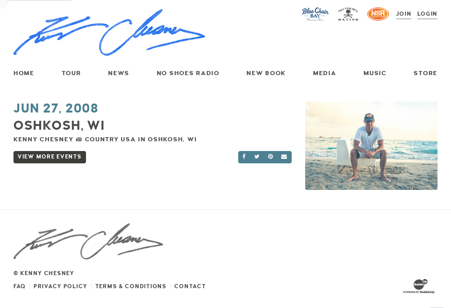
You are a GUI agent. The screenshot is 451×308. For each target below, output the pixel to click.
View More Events (50, 156)
